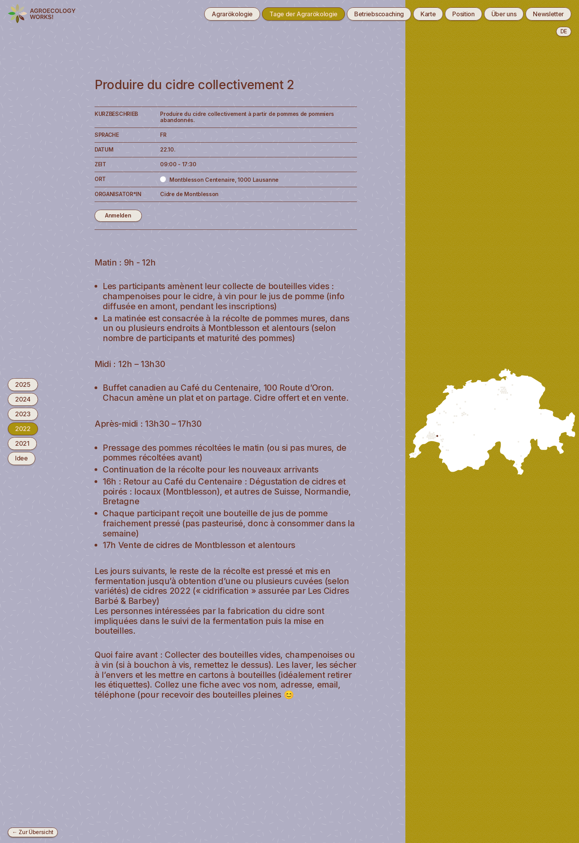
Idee (21, 458)
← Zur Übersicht (32, 832)
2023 (23, 414)
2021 (22, 443)
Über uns (503, 14)
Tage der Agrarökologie (303, 14)
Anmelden (118, 215)
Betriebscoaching (379, 14)
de (563, 31)
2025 (23, 384)
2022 (23, 429)
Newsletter (548, 14)
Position (463, 14)
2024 (23, 399)
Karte (428, 14)
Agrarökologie (232, 14)
